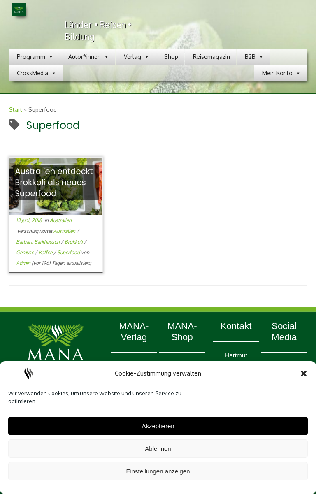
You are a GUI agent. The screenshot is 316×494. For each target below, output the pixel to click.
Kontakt (235, 326)
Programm (35, 57)
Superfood (69, 252)
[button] (304, 373)
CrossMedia (36, 73)
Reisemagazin (211, 56)
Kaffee (46, 252)
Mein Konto (281, 73)
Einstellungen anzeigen (158, 471)
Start (15, 109)
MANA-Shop (182, 331)
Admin (23, 263)
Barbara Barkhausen (38, 242)
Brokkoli (74, 242)
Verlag (136, 57)
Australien (61, 220)
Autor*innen (88, 57)
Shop (171, 56)
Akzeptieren (158, 425)
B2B (254, 57)
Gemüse (25, 252)
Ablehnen (158, 448)
